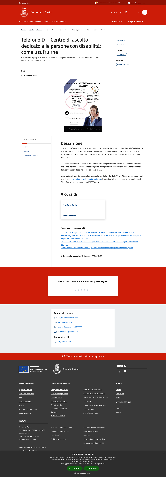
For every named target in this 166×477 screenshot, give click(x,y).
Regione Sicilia (24, 3)
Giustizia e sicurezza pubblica (94, 393)
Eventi (118, 412)
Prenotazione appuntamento (61, 427)
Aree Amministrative (26, 393)
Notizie (39, 29)
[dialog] (83, 464)
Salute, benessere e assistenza (94, 405)
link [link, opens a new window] (104, 464)
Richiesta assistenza (58, 439)
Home (23, 29)
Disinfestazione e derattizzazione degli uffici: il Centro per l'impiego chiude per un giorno (97, 247)
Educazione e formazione (92, 389)
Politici (21, 405)
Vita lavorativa (56, 397)
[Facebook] (120, 12)
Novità (31, 29)
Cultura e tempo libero (59, 393)
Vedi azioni (121, 45)
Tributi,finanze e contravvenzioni (95, 397)
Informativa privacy (90, 431)
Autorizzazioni (88, 409)
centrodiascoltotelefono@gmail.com (86, 179)
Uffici (20, 397)
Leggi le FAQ (55, 435)
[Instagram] (125, 12)
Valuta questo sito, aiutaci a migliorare (83, 356)
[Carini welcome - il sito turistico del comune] (109, 2)
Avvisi (118, 397)
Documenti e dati (25, 413)
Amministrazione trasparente (94, 427)
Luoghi (118, 408)
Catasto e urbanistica (59, 408)
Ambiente (87, 401)
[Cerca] (144, 12)
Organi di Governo (25, 389)
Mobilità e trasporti (58, 415)
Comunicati (120, 393)
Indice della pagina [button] (30, 140)
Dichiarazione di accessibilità (94, 439)
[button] (83, 473)
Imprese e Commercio (59, 401)
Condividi (121, 40)
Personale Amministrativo (28, 409)
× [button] (163, 453)
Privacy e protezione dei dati (93, 443)
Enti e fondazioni (25, 401)
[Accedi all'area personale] (136, 2)
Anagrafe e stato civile (59, 389)
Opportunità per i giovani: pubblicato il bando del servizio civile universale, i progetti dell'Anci (98, 232)
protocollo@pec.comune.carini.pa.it (32, 447)
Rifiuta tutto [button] (92, 468)
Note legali (87, 435)
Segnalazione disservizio (60, 431)
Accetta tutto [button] (74, 468)
